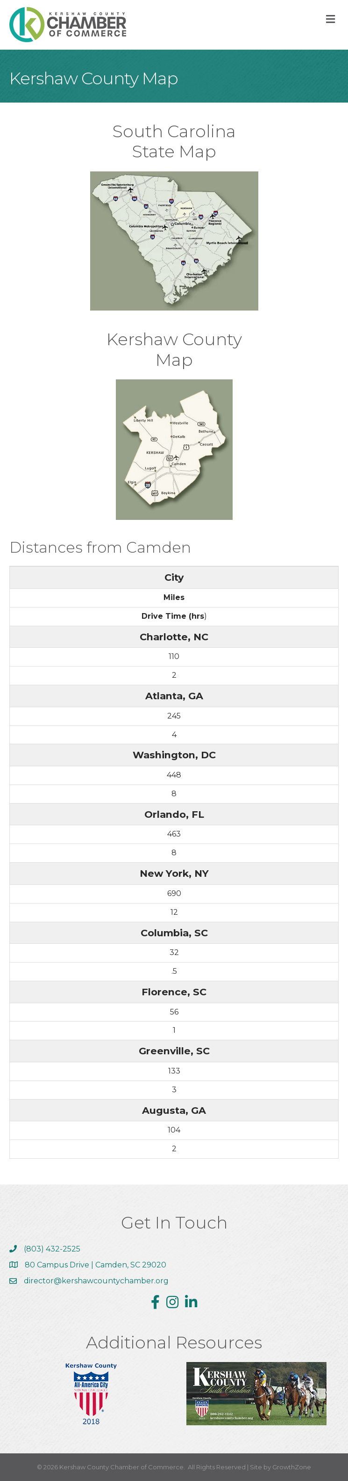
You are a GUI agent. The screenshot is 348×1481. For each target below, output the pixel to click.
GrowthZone (291, 1467)
